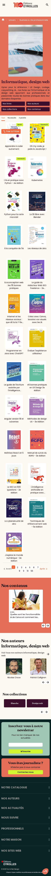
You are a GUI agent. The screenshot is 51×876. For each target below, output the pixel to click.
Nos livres (7, 103)
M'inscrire (25, 751)
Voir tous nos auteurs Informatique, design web (25, 654)
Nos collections (10, 109)
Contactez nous (25, 772)
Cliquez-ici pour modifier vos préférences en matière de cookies (25, 872)
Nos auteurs (33, 103)
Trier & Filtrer (12, 131)
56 (32, 571)
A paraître (22, 118)
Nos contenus (34, 109)
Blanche (14, 703)
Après (42, 568)
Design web (37, 703)
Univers (12, 20)
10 (28, 571)
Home (3, 20)
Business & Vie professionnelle (34, 20)
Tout (3, 118)
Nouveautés (12, 118)
